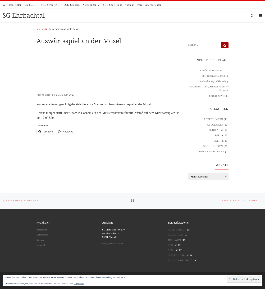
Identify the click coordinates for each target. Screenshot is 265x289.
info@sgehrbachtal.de (112, 243)
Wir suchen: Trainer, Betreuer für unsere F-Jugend (209, 88)
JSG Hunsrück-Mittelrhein (215, 75)
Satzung (40, 240)
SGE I (47, 29)
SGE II (218, 140)
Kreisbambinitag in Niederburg (213, 81)
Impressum (41, 229)
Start (38, 29)
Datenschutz (79, 283)
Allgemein (215, 124)
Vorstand (40, 245)
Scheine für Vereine (219, 95)
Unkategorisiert (211, 151)
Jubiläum (216, 130)
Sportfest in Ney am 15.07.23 (214, 70)
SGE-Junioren (213, 146)
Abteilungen (213, 119)
